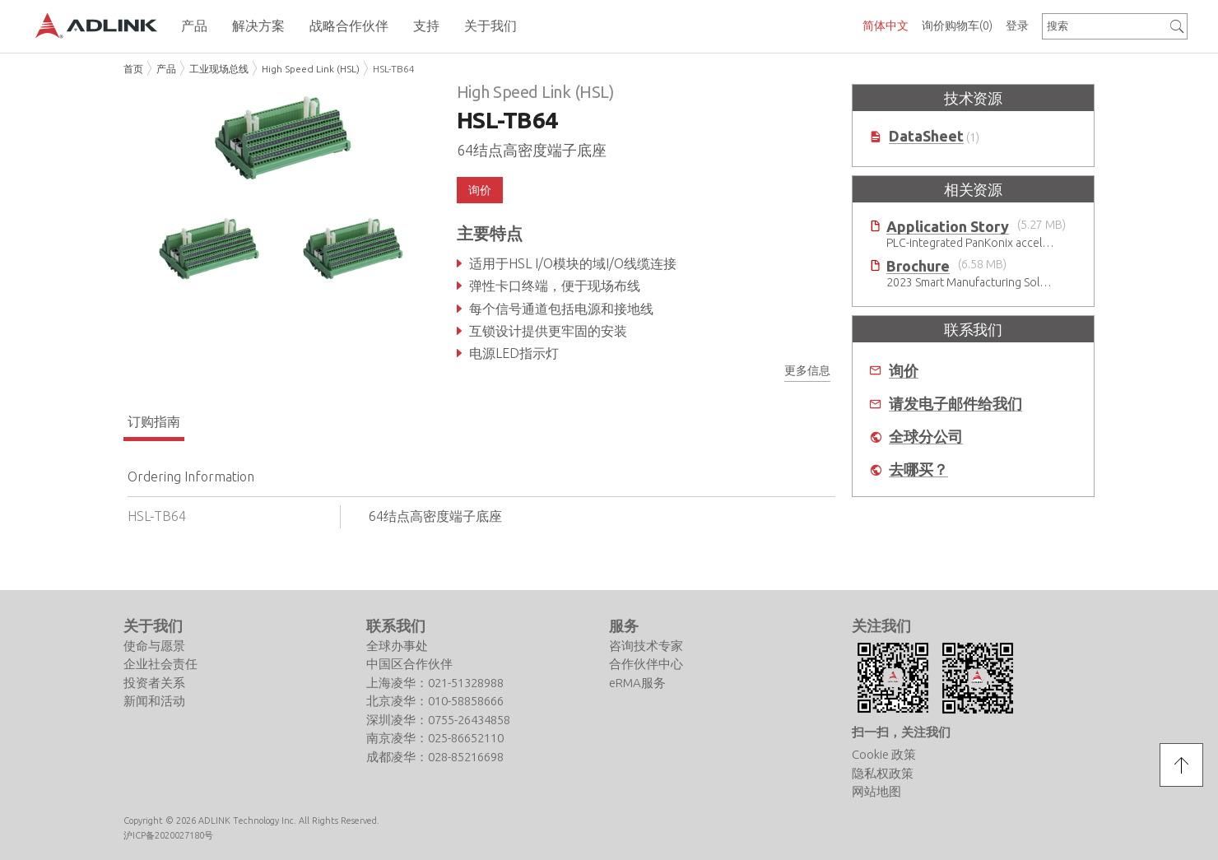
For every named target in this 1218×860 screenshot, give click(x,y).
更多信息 (807, 370)
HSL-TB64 (394, 68)
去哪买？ (918, 469)
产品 (166, 68)
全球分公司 (926, 436)
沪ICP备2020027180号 (168, 835)
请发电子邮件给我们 (955, 403)
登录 (1017, 25)
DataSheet (926, 136)
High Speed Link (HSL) (311, 68)
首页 (133, 68)
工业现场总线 (219, 68)
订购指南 (154, 421)
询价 (479, 190)
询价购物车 (957, 25)
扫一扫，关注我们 (901, 732)
